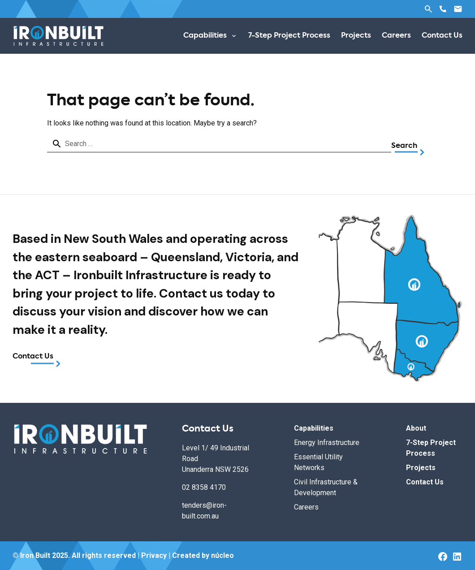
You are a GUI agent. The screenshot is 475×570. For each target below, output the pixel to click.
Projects (421, 467)
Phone (443, 9)
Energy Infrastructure (326, 442)
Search (428, 9)
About (416, 428)
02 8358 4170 (204, 487)
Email (457, 8)
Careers (306, 507)
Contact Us (33, 356)
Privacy (154, 555)
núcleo (222, 555)
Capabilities (313, 428)
